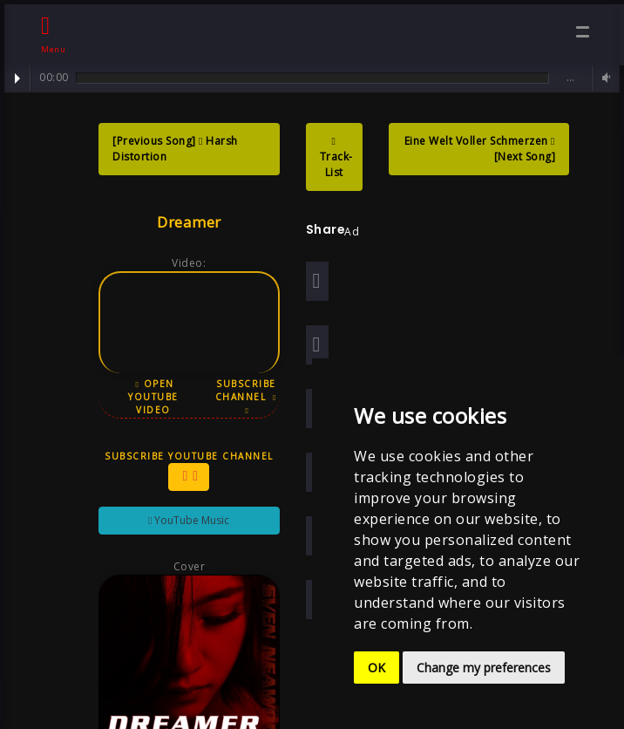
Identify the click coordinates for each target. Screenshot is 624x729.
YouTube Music (182, 520)
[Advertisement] (491, 289)
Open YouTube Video (148, 397)
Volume (604, 78)
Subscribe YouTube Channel (183, 470)
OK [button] (376, 667)
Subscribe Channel (240, 396)
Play (17, 78)
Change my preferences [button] (484, 667)
